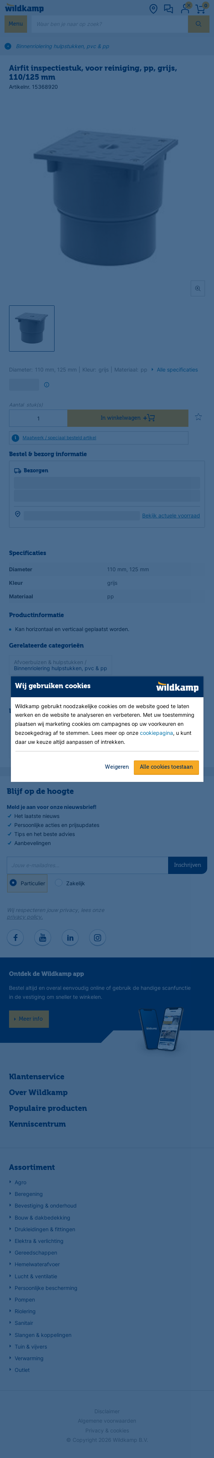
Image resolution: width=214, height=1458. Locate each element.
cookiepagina (156, 733)
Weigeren (117, 767)
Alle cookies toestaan (166, 767)
